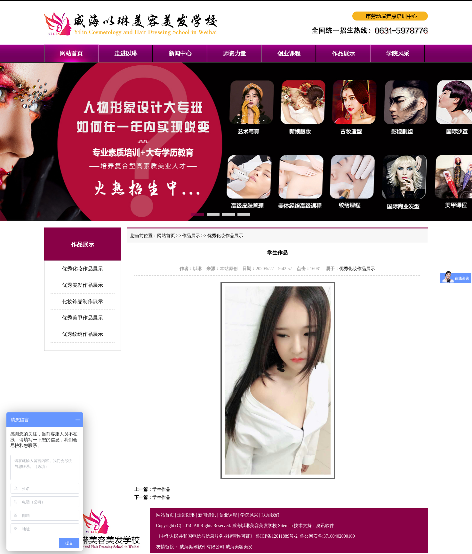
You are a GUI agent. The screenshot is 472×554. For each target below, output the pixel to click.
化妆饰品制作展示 (82, 301)
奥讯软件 (325, 525)
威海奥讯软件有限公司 (202, 546)
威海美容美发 (239, 546)
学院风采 (249, 515)
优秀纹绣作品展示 (82, 334)
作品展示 (191, 235)
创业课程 (228, 515)
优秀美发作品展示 (82, 285)
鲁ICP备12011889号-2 (277, 536)
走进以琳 (186, 515)
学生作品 (161, 489)
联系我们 (270, 515)
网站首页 (166, 235)
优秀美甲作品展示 (82, 317)
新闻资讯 (207, 515)
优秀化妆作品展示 (82, 268)
